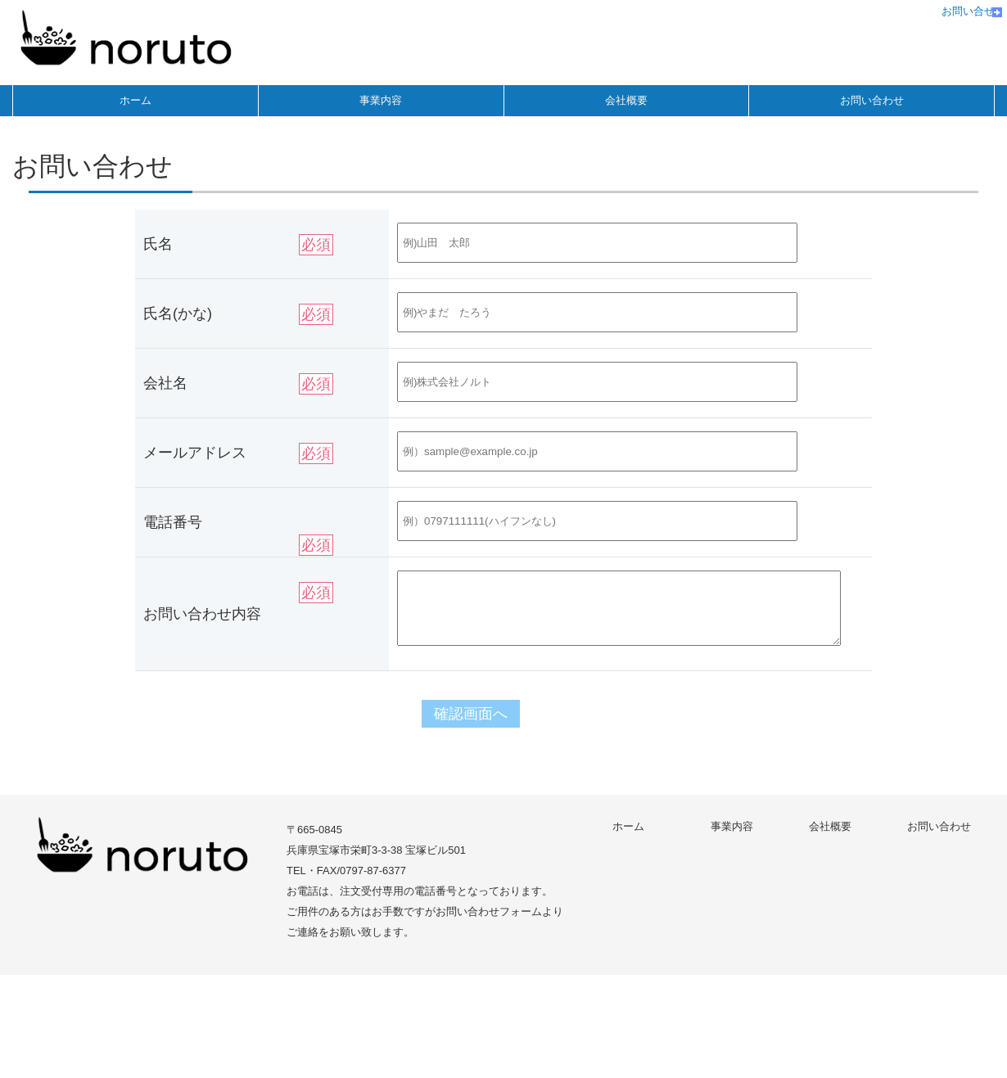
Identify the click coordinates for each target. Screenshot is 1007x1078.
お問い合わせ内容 (202, 614)
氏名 (158, 244)
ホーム (135, 100)
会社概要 (626, 100)
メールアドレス (194, 452)
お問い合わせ (872, 100)
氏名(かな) (177, 313)
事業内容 (380, 100)
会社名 (165, 383)
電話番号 (172, 522)
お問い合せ (968, 11)
